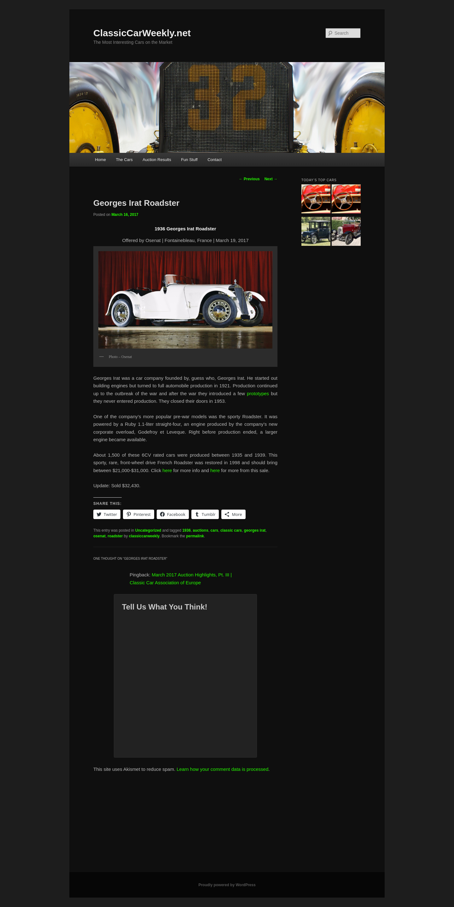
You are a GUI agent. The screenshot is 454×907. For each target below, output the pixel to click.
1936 (186, 530)
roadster (115, 536)
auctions (200, 530)
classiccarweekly (144, 536)
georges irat (255, 530)
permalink (195, 536)
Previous (249, 179)
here (167, 470)
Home (100, 159)
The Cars (124, 159)
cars (214, 530)
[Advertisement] (227, 825)
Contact (214, 159)
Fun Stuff (189, 159)
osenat (99, 536)
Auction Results (157, 159)
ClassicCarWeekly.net (142, 33)
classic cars (231, 530)
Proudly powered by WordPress (226, 885)
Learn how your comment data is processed (222, 769)
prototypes (258, 393)
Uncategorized (148, 530)
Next (271, 179)
